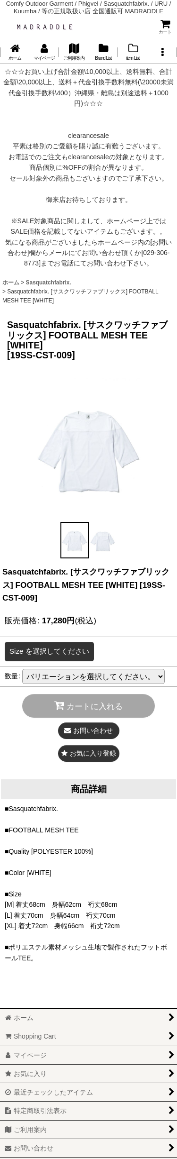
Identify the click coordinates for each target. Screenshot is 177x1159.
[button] (162, 52)
